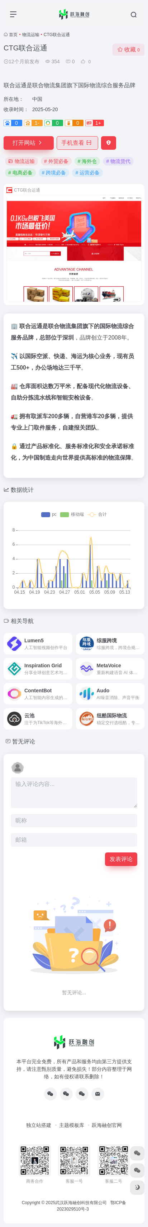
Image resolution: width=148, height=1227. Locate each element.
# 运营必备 (87, 172)
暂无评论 (23, 741)
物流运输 (30, 34)
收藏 (128, 49)
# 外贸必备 (56, 161)
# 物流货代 (118, 161)
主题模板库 (71, 1125)
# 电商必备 (20, 172)
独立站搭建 (38, 1125)
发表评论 (121, 859)
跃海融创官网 (107, 1125)
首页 (13, 34)
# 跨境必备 (54, 172)
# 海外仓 (87, 161)
